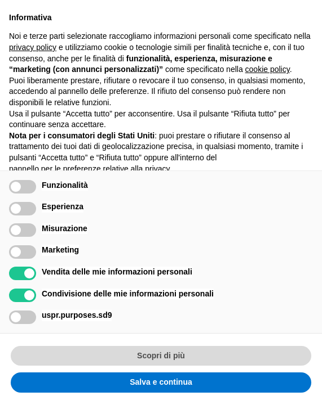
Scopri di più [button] (161, 355)
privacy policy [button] (32, 47)
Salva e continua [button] (161, 381)
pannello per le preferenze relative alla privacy (89, 168)
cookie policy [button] (267, 69)
